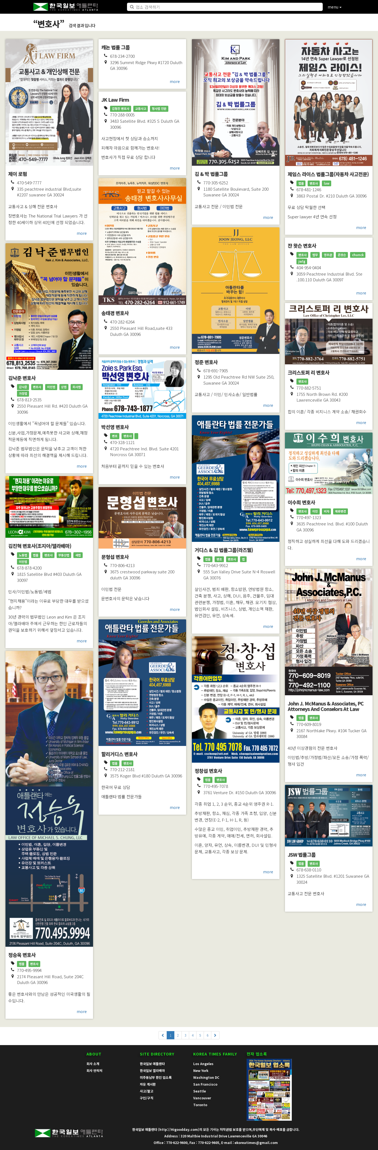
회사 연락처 (94, 1070)
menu (335, 7)
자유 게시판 (148, 1084)
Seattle (199, 1091)
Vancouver (202, 1097)
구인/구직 (146, 1097)
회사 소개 (92, 1063)
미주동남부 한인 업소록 (156, 1077)
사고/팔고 (146, 1091)
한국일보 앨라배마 (152, 1070)
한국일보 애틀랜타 (152, 1063)
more (82, 233)
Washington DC (206, 1077)
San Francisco (205, 1084)
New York (200, 1070)
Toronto (200, 1104)
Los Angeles (203, 1063)
